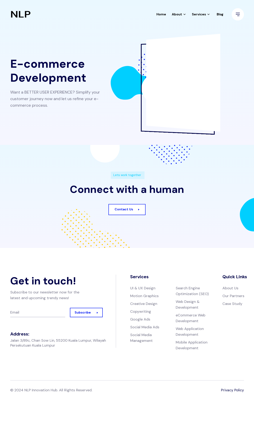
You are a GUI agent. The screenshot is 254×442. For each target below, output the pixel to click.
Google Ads (140, 319)
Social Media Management (141, 338)
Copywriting (140, 311)
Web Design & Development (187, 305)
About (177, 15)
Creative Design (143, 304)
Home (161, 15)
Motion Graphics (144, 296)
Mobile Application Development (191, 345)
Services (199, 15)
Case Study (232, 304)
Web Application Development (190, 332)
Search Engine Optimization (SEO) (192, 291)
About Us (230, 288)
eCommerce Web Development (190, 318)
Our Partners (233, 296)
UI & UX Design (142, 288)
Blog (220, 15)
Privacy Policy (232, 390)
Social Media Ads (144, 327)
